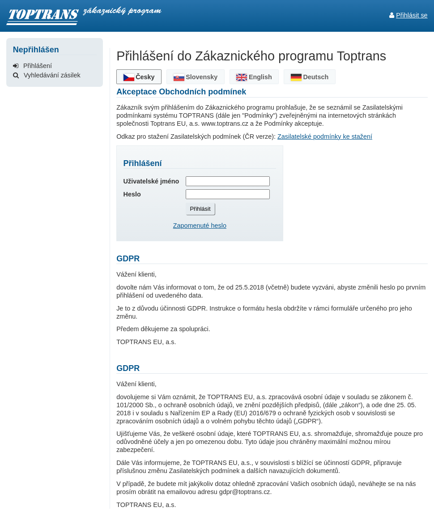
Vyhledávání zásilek (47, 75)
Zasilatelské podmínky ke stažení (324, 136)
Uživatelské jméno (151, 181)
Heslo (132, 194)
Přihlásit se (411, 15)
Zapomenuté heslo (199, 225)
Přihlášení (32, 65)
